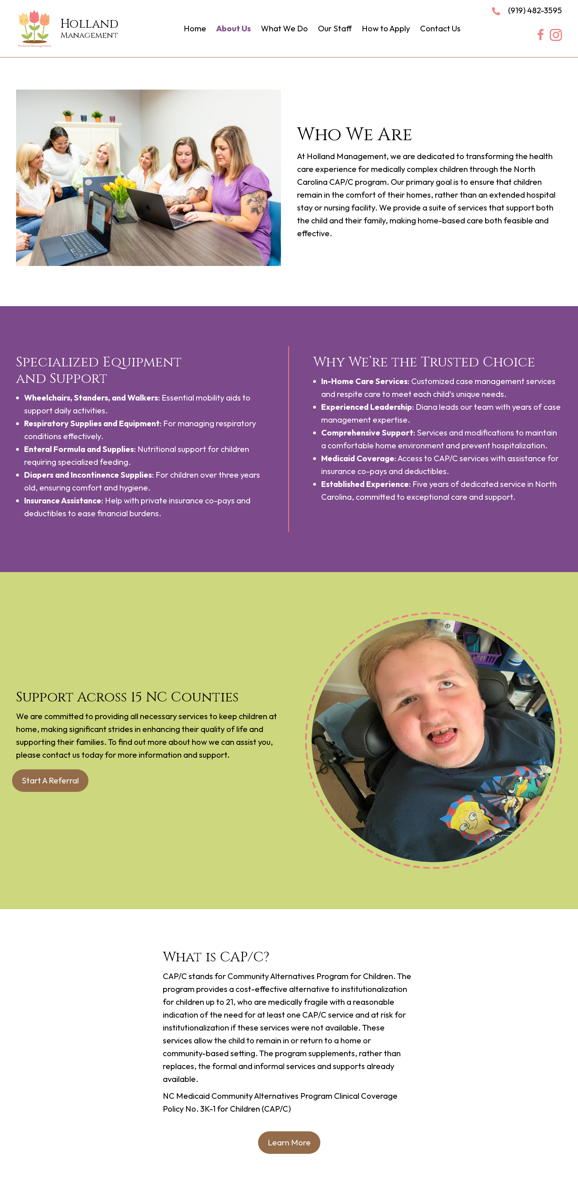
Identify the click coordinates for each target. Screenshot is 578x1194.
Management (89, 35)
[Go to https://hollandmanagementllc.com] (38, 25)
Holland (89, 24)
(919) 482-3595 (535, 10)
